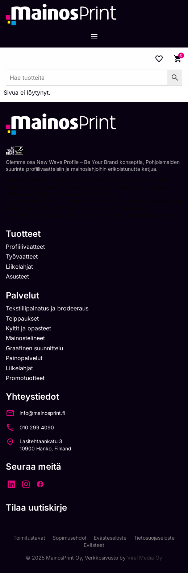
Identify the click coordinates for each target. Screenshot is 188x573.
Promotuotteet (25, 378)
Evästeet (94, 545)
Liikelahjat (19, 266)
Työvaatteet (22, 256)
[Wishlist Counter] (159, 58)
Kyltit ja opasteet (28, 328)
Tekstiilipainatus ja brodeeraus (47, 308)
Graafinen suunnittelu (34, 348)
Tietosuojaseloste (154, 538)
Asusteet (17, 276)
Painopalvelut (24, 358)
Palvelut (22, 295)
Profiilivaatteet (25, 246)
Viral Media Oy (144, 558)
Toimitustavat (29, 538)
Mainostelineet (25, 338)
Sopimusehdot (70, 538)
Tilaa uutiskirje (36, 507)
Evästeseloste (110, 538)
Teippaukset (22, 318)
